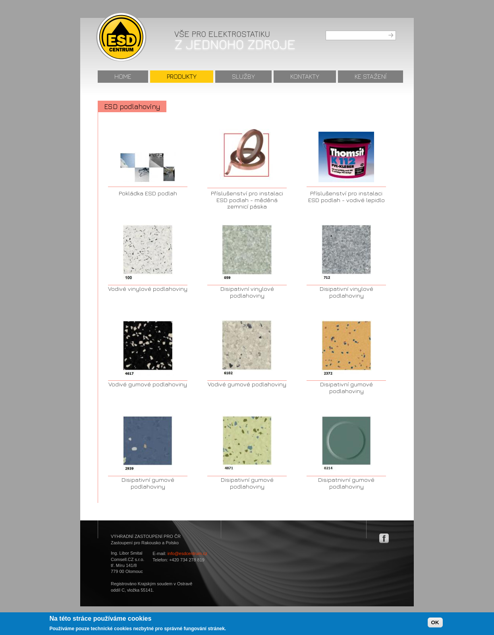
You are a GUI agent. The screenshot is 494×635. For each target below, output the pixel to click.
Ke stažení (370, 76)
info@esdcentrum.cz (187, 553)
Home (122, 76)
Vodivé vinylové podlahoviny (147, 288)
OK (435, 624)
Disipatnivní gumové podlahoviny (346, 483)
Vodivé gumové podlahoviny (147, 384)
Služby (243, 76)
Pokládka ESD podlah (148, 193)
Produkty (182, 76)
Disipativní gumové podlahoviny (346, 387)
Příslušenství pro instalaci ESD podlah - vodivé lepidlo (346, 196)
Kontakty (304, 76)
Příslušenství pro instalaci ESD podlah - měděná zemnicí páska (247, 200)
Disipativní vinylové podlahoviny (247, 292)
